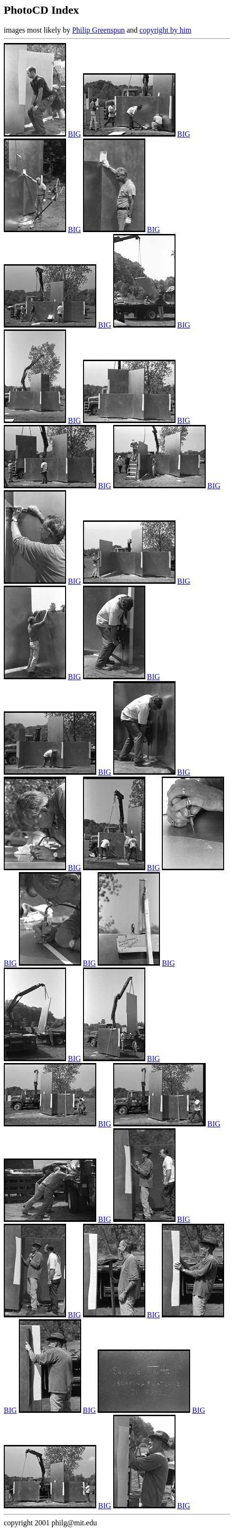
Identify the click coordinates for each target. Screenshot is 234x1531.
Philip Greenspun (98, 30)
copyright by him (166, 30)
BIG (74, 134)
